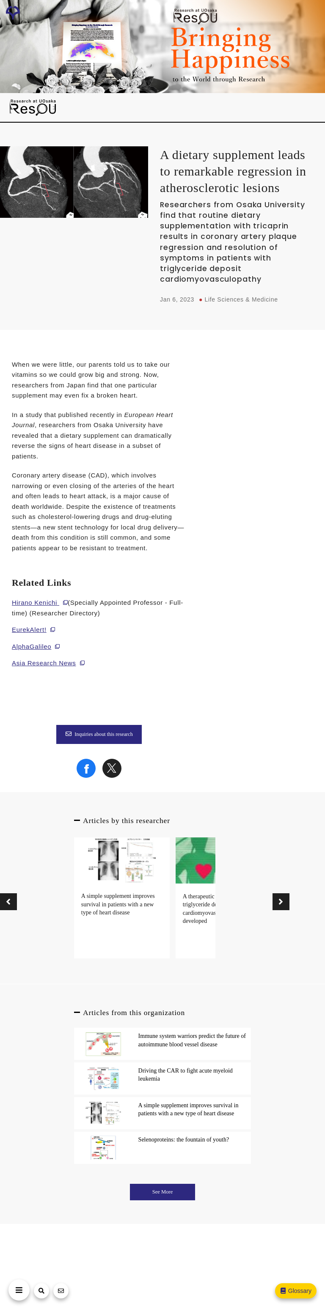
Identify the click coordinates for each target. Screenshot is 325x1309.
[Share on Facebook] (86, 775)
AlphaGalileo (31, 646)
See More (162, 1192)
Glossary (295, 1290)
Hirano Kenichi (34, 602)
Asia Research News (44, 663)
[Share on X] (111, 775)
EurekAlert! (29, 629)
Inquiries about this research (99, 734)
